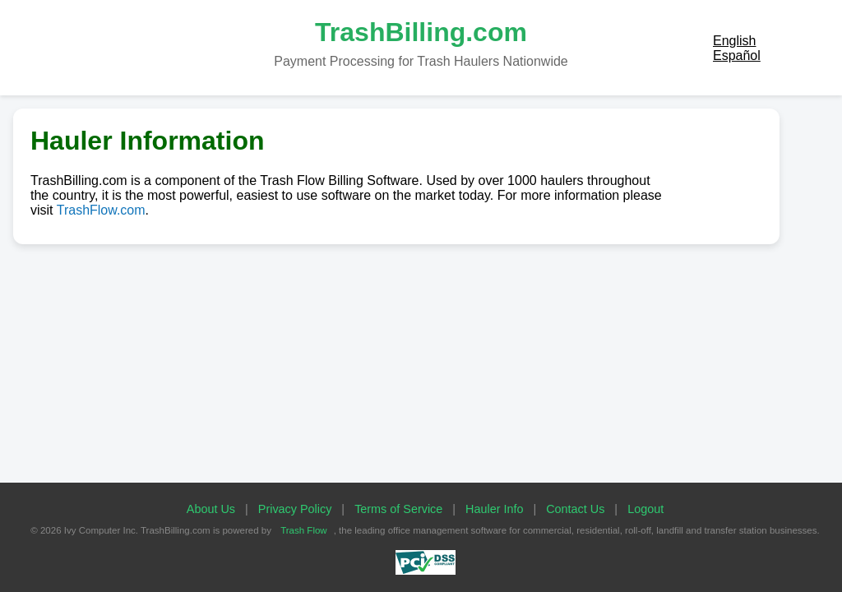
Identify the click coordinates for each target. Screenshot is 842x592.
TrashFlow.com (101, 210)
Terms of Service (398, 509)
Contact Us (575, 509)
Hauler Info (494, 509)
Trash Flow (303, 530)
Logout (645, 509)
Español (737, 55)
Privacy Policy (295, 509)
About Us (211, 509)
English (734, 41)
